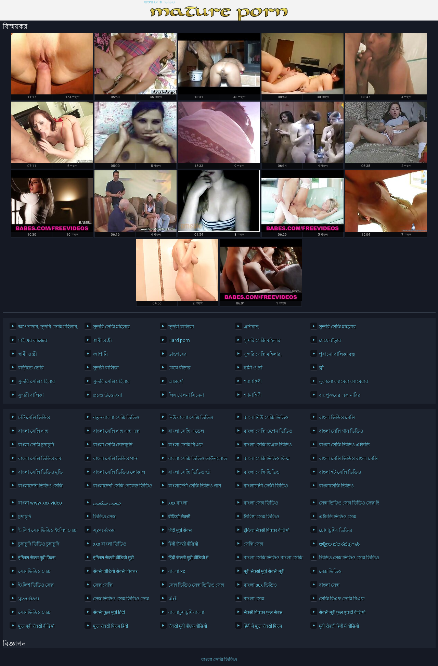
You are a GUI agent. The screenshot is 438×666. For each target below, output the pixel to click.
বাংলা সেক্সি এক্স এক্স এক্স (116, 431)
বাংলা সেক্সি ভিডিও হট (189, 472)
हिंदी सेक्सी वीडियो (183, 544)
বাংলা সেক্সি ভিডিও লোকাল (119, 472)
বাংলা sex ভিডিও (260, 585)
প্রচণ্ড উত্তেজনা (107, 395)
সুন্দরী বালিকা (181, 326)
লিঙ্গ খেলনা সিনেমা (186, 395)
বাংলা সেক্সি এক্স (33, 431)
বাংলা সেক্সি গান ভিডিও (341, 431)
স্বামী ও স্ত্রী (102, 340)
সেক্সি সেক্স (253, 544)
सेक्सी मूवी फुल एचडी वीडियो (342, 612)
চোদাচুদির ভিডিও (335, 530)
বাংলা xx (176, 571)
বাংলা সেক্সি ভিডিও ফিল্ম (266, 458)
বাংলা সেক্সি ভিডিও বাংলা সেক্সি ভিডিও (347, 458)
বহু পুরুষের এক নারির (340, 395)
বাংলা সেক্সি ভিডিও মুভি (40, 472)
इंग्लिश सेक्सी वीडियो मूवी (113, 557)
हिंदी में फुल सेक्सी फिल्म (263, 626)
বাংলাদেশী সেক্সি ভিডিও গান (194, 485)
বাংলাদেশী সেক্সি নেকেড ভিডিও (121, 485)
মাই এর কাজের (32, 340)
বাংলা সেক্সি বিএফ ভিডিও (268, 444)
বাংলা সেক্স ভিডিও (261, 503)
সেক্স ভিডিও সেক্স (34, 571)
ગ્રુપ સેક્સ (104, 530)
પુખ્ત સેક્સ (28, 598)
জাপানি (100, 354)
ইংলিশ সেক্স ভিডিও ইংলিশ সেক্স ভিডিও (46, 530)
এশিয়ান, (251, 326)
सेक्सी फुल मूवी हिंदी (109, 612)
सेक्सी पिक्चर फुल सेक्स (263, 612)
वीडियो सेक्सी (179, 516)
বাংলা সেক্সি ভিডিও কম (39, 458)
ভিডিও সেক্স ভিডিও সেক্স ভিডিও (347, 557)
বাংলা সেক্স (329, 585)
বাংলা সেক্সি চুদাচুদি (36, 444)
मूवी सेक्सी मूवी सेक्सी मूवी (264, 571)
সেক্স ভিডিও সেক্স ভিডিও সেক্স (196, 585)
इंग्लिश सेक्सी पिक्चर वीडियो (266, 530)
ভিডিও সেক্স (104, 516)
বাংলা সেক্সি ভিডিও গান (115, 458)
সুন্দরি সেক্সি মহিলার (111, 326)
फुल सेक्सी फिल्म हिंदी (110, 626)
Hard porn (179, 340)
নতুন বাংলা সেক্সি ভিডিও (116, 417)
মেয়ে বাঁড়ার (330, 340)
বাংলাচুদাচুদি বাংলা (186, 612)
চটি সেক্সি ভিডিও (34, 417)
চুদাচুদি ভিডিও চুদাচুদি (38, 544)
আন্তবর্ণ (175, 381)
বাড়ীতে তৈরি (31, 367)
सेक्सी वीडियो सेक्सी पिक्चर (115, 571)
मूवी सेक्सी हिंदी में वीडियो (339, 626)
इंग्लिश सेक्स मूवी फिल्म (36, 557)
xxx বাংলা (178, 503)
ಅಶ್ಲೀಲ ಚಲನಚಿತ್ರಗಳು (339, 544)
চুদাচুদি (24, 516)
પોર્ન (172, 598)
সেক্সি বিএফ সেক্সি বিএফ (341, 598)
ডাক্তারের (177, 354)
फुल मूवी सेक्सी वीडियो (36, 626)
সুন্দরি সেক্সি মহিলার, (263, 354)
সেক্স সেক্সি (103, 585)
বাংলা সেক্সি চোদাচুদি (112, 444)
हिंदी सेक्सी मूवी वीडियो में (188, 557)
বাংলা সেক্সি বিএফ (185, 444)
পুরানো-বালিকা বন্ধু (337, 354)
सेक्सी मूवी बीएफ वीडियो (187, 626)
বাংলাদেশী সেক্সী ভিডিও (266, 485)
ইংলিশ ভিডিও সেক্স (36, 585)
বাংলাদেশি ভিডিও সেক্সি (40, 485)
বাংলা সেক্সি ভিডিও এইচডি (344, 444)
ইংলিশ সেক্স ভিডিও (261, 516)
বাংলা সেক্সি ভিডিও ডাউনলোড (196, 458)
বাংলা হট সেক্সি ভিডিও (340, 472)
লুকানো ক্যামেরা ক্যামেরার (343, 381)
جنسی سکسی (107, 503)
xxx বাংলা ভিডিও (109, 544)
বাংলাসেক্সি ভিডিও (336, 485)
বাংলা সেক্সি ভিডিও (159, 2)
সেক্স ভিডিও (330, 571)
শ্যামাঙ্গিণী (253, 381)
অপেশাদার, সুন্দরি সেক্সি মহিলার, (46, 326)
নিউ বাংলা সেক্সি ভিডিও (190, 417)
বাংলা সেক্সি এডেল (186, 431)
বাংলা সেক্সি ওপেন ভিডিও (268, 431)
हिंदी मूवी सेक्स (180, 530)
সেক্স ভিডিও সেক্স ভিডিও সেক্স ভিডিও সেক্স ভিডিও (347, 503)
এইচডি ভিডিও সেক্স (337, 516)
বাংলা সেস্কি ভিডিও (262, 472)
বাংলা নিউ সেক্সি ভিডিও (266, 417)
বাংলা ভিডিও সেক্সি (337, 417)
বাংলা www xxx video (40, 503)
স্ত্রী (321, 367)
